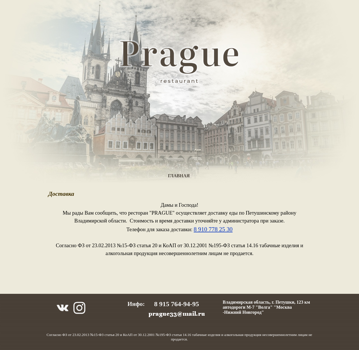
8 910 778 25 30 (213, 229)
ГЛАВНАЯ (179, 175)
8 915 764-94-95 (176, 304)
